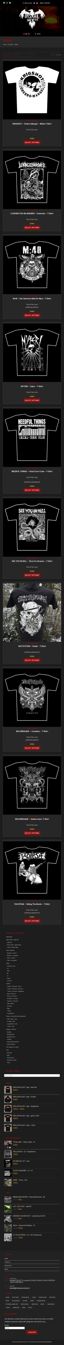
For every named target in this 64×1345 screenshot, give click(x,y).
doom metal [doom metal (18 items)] (25, 1298)
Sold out (9, 982)
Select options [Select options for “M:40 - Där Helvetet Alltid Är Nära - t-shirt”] (32, 316)
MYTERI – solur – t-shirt (32, 387)
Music (8, 964)
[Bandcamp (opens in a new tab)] (10, 3)
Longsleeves (10, 1014)
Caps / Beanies (10, 951)
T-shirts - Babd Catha (12, 948)
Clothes (8, 984)
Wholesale (35, 122)
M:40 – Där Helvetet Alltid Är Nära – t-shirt (32, 300)
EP (7, 974)
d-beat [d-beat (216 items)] (8, 1308)
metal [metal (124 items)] (42, 1305)
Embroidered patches (13, 1043)
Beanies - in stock (12, 954)
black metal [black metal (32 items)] (16, 1301)
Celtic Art (9, 943)
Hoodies (9, 1007)
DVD (8, 972)
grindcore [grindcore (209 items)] (50, 1305)
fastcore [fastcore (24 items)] (52, 1298)
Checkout (7, 1263)
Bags (8, 1009)
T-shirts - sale (10, 1027)
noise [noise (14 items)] (7, 1298)
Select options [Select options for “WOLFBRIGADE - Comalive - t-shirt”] (32, 749)
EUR (48, 3)
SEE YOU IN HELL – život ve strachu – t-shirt (32, 562)
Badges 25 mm (11, 1038)
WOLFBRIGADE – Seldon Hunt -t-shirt (32, 820)
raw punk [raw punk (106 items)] (35, 1305)
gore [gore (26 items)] (7, 1301)
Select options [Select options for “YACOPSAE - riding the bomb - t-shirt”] (32, 922)
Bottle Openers (11, 1045)
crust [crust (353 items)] (30, 1308)
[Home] (5, 45)
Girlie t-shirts (10, 1004)
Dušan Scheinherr (47, 1343)
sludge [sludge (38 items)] (25, 1301)
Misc (7, 1051)
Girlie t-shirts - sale (12, 1020)
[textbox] (32, 1076)
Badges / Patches (11, 1030)
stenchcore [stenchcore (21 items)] (42, 1298)
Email (7, 1326)
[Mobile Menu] (38, 34)
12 (55, 56)
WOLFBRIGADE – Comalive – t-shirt (32, 732)
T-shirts (28, 122)
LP (7, 977)
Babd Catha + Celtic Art (12, 941)
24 (57, 56)
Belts (8, 1056)
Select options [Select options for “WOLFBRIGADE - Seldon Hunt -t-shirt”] (32, 834)
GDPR (6, 1259)
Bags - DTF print (11, 995)
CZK (45, 3)
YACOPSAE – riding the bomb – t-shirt (32, 905)
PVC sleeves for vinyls (12, 1048)
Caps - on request (12, 961)
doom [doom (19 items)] (34, 1298)
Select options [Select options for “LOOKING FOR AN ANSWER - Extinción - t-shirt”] (32, 229)
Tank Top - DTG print (12, 1002)
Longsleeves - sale (12, 1025)
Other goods (10, 1058)
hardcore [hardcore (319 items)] (16, 1308)
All (60, 56)
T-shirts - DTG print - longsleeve (15, 992)
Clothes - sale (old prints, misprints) (16, 1017)
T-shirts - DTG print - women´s (15, 990)
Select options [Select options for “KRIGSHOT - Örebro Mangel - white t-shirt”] (32, 144)
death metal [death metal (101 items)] (25, 1305)
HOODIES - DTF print (12, 999)
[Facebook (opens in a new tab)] (4, 3)
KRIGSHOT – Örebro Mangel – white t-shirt (32, 125)
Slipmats (9, 1054)
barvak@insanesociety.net (20, 1289)
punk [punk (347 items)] (23, 1308)
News (6, 1270)
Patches (9, 1040)
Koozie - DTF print (12, 997)
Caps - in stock (11, 959)
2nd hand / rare (11, 967)
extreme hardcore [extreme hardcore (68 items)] (12, 1305)
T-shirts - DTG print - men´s (14, 987)
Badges (9, 1033)
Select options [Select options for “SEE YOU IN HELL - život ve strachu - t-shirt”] (32, 576)
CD (8, 969)
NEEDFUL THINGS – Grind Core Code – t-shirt (32, 472)
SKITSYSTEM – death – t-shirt (32, 647)
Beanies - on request (12, 956)
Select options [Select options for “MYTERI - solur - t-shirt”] (32, 401)
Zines (8, 1063)
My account (8, 1266)
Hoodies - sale (11, 1022)
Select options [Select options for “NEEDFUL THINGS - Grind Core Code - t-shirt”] (32, 491)
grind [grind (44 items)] (32, 1301)
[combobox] (32, 1076)
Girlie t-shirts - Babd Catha (14, 946)
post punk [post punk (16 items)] (15, 1298)
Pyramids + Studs (11, 1061)
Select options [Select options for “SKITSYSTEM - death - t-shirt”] (32, 661)
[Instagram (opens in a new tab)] (7, 3)
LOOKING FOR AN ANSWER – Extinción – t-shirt (32, 215)
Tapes (8, 979)
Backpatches (10, 1035)
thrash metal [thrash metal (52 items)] (41, 1301)
